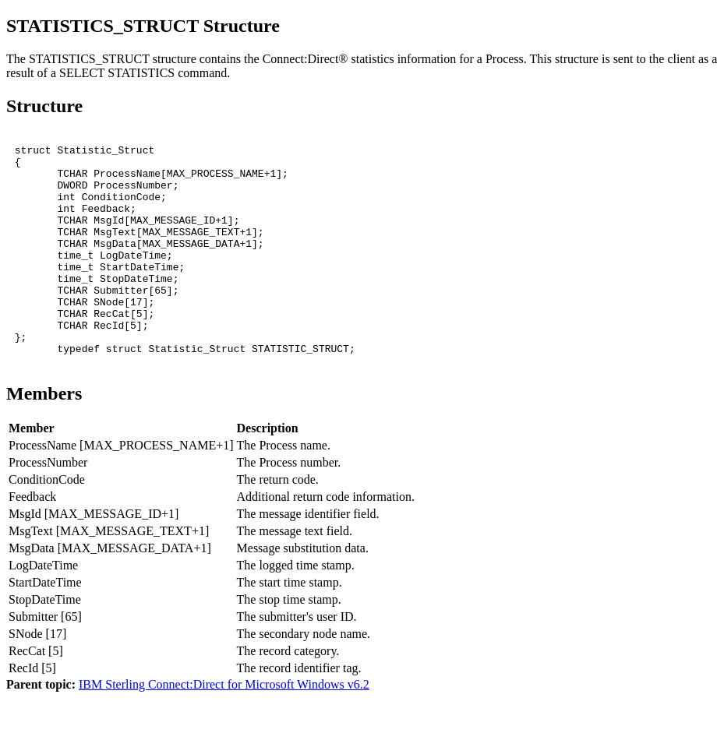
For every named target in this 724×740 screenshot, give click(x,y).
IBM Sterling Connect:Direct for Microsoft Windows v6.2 (224, 726)
